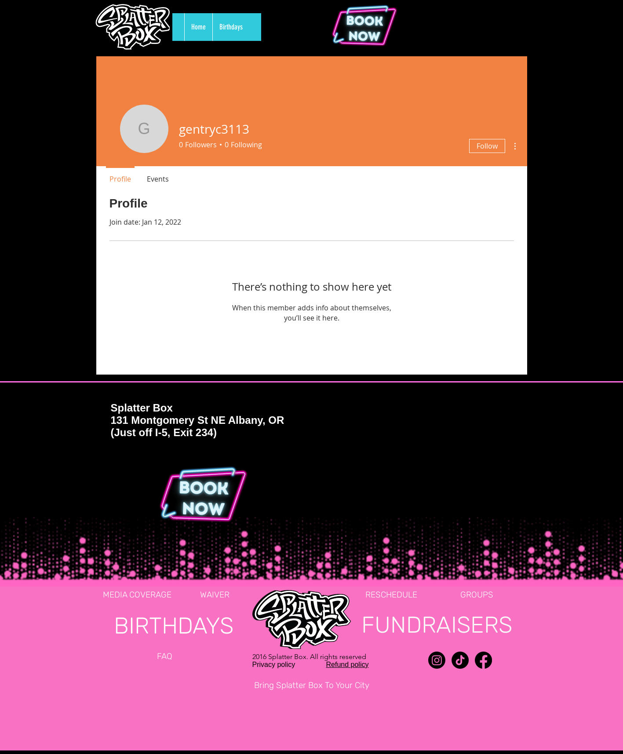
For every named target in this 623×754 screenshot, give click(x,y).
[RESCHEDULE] (391, 595)
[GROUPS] (477, 595)
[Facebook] (483, 660)
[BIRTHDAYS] (173, 625)
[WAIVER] (215, 595)
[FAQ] (164, 656)
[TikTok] (460, 660)
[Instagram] (436, 660)
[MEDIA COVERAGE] (137, 595)
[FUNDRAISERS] (437, 625)
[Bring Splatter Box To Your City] (311, 685)
